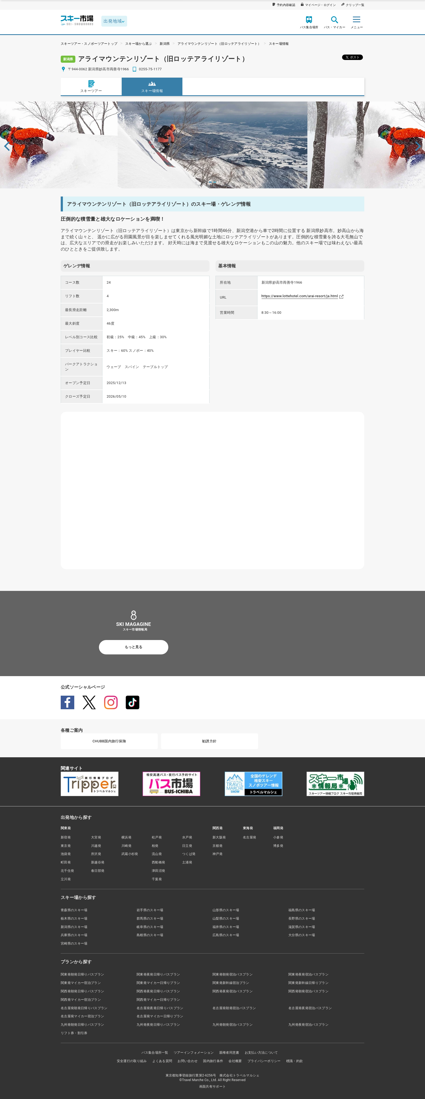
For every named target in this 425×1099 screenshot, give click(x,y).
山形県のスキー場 (225, 910)
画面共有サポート (212, 1086)
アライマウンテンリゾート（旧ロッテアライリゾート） (219, 44)
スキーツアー (91, 86)
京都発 (217, 846)
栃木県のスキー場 (74, 918)
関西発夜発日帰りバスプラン (158, 991)
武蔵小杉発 (129, 854)
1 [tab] (210, 182)
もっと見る (133, 647)
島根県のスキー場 (150, 935)
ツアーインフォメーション (194, 1052)
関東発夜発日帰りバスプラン (158, 974)
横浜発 (126, 837)
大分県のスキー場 (301, 935)
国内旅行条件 (213, 1061)
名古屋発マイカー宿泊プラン (82, 1016)
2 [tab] (214, 182)
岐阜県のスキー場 (150, 927)
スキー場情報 (279, 44)
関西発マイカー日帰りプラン (158, 1000)
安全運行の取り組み (132, 1061)
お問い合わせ (188, 1061)
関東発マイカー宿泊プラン (81, 983)
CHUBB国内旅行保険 (109, 741)
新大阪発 (219, 837)
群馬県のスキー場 (150, 918)
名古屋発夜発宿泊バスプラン (310, 1008)
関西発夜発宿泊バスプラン (232, 991)
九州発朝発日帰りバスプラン (82, 1025)
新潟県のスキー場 (74, 927)
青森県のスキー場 (74, 910)
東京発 (66, 846)
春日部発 (97, 871)
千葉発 (157, 879)
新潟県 (165, 44)
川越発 (96, 846)
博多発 (278, 846)
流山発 (157, 854)
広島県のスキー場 (225, 935)
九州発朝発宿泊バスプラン (232, 1025)
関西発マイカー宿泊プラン (81, 1000)
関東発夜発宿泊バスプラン (308, 974)
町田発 (66, 862)
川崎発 (126, 846)
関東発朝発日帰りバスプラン (82, 974)
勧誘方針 (209, 741)
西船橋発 (158, 862)
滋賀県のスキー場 (301, 927)
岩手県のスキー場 (150, 910)
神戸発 (217, 854)
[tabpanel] (212, 145)
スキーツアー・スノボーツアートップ (89, 44)
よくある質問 (162, 1061)
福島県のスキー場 (301, 910)
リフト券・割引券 (74, 1033)
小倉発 (278, 837)
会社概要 (235, 1061)
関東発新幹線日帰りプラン (308, 983)
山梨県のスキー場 (225, 918)
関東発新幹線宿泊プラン (230, 983)
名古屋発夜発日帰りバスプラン (160, 1008)
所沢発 (96, 854)
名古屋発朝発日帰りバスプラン (84, 1008)
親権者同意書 (229, 1052)
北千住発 (67, 871)
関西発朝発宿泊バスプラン (308, 991)
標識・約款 (294, 1061)
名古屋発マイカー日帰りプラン (160, 1016)
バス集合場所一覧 (154, 1052)
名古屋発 (249, 837)
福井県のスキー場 (225, 927)
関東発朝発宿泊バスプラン (232, 974)
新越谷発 (97, 862)
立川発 (66, 879)
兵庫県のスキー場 (74, 935)
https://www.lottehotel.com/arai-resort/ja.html (300, 296)
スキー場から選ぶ (138, 44)
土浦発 (187, 862)
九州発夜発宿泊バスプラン (308, 1025)
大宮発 (96, 837)
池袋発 (66, 854)
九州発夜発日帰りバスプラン (158, 1025)
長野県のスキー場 (301, 918)
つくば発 (188, 854)
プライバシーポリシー (264, 1061)
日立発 (187, 846)
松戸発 (157, 837)
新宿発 (66, 837)
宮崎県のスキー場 (74, 943)
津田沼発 (158, 871)
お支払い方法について (261, 1052)
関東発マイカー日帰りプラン (158, 983)
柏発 (155, 846)
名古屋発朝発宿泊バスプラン (234, 1008)
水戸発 (187, 837)
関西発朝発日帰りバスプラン (82, 991)
